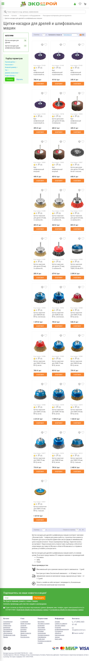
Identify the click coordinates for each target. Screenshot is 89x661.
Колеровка (41, 625)
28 (77, 530)
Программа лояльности (41, 628)
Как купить (41, 621)
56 (80, 530)
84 (83, 530)
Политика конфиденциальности (62, 628)
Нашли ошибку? (78, 633)
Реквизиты (24, 627)
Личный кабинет (75, 4)
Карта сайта (58, 639)
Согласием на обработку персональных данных (67, 610)
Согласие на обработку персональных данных (59, 634)
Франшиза (24, 635)
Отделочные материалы (7, 626)
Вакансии (23, 631)
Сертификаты (42, 637)
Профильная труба (9, 635)
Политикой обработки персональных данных (32, 610)
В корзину (40, 84)
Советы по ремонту (61, 623)
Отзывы (57, 621)
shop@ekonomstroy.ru (78, 629)
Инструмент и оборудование (7, 632)
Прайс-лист (41, 639)
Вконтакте (5, 648)
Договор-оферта (60, 625)
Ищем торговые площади (25, 624)
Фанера (5, 637)
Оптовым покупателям (42, 632)
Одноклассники (9, 648)
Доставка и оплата (43, 623)
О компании (24, 621)
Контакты (23, 629)
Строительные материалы (7, 622)
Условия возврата (43, 635)
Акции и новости (26, 633)
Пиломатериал (7, 629)
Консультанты (25, 637)
